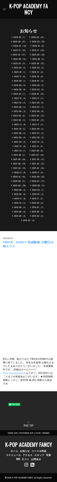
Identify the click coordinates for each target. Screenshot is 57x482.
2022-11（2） (38, 124)
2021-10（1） (20, 150)
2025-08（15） (20, 58)
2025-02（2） (38, 67)
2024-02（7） (20, 93)
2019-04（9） (20, 215)
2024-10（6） (38, 76)
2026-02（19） (20, 45)
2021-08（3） (20, 154)
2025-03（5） (20, 67)
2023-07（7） (38, 106)
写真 (48, 455)
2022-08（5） (20, 133)
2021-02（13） (20, 167)
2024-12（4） (38, 71)
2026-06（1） (19, 37)
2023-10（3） (20, 102)
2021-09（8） (38, 150)
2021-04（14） (20, 163)
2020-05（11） (39, 185)
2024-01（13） (38, 93)
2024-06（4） (20, 85)
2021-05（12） (39, 159)
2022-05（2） (38, 137)
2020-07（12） (39, 181)
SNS (18, 459)
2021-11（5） (38, 146)
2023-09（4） (38, 102)
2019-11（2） (38, 198)
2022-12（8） (20, 124)
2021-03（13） (39, 163)
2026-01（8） (38, 45)
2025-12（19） (20, 50)
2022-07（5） (38, 133)
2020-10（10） (20, 176)
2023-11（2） (38, 98)
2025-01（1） (20, 71)
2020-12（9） (20, 172)
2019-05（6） (38, 211)
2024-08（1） (20, 80)
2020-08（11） (20, 181)
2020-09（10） (39, 176)
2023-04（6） (20, 115)
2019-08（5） (20, 207)
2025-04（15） (38, 63)
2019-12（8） (20, 198)
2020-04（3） (20, 189)
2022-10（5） (20, 128)
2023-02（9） (20, 119)
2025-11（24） (39, 50)
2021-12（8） (20, 146)
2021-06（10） (20, 159)
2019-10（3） (20, 202)
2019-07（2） (38, 207)
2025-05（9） (20, 63)
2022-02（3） (20, 141)
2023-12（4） (20, 98)
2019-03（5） (38, 215)
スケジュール (13, 455)
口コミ (25, 459)
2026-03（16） (39, 41)
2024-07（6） (38, 80)
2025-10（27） (20, 54)
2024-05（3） (38, 85)
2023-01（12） (38, 119)
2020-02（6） (20, 194)
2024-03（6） (38, 89)
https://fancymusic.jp (14, 373)
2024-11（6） (20, 76)
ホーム (14, 451)
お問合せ (36, 459)
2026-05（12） (38, 37)
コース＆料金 (39, 451)
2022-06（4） (20, 137)
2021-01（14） (39, 167)
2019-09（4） (38, 202)
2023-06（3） (20, 111)
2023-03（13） (38, 115)
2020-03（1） (38, 189)
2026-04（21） (20, 41)
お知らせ (25, 451)
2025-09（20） (39, 54)
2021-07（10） (38, 154)
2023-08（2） (20, 106)
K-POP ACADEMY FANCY (28, 9)
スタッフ (39, 455)
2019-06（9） (20, 211)
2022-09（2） (38, 128)
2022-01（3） (38, 141)
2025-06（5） (39, 58)
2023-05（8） (38, 111)
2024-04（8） (20, 89)
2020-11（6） (38, 172)
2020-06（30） (20, 185)
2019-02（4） (29, 220)
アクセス (28, 455)
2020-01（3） (38, 194)
